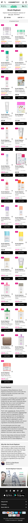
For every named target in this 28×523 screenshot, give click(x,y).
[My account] (22, 2)
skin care (10, 14)
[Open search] (5, 2)
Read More (17, 14)
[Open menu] (2, 2)
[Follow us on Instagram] (6, 490)
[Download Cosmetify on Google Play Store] (19, 495)
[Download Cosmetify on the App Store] (8, 495)
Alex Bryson (15, 462)
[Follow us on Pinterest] (17, 490)
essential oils (11, 411)
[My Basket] (25, 2)
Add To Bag (7, 46)
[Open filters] (7, 17)
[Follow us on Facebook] (10, 490)
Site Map (20, 520)
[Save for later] (11, 35)
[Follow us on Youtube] (14, 490)
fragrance (21, 412)
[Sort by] (21, 17)
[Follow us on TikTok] (21, 490)
